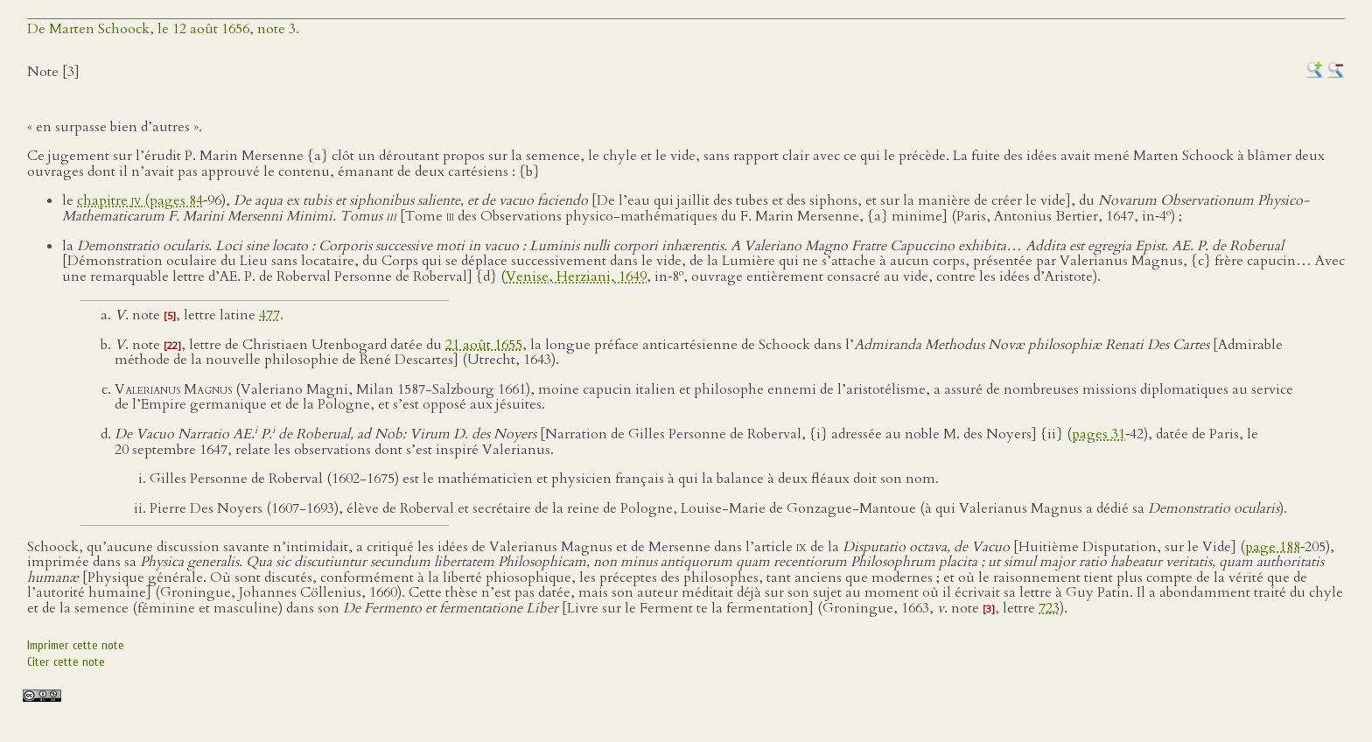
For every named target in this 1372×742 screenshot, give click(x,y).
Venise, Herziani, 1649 (576, 276)
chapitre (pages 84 (140, 200)
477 (269, 315)
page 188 (1272, 546)
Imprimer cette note (75, 645)
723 (1049, 608)
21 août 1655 (483, 344)
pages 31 (1098, 434)
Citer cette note (66, 661)
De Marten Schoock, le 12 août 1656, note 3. (163, 28)
